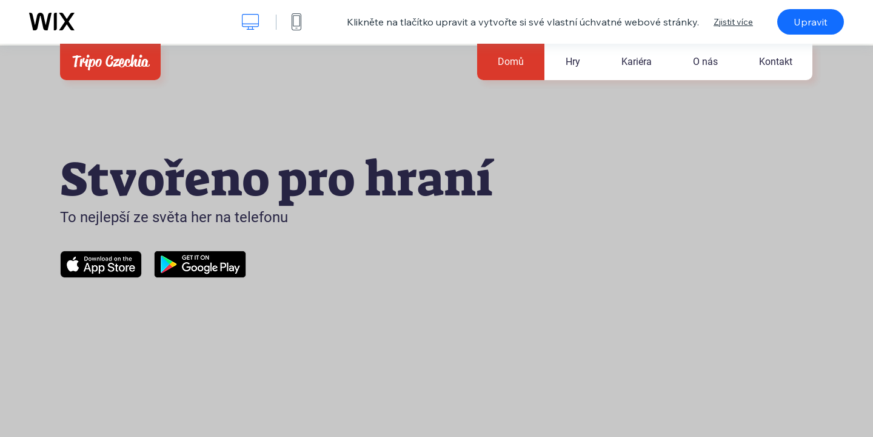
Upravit (811, 22)
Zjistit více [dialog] (733, 21)
